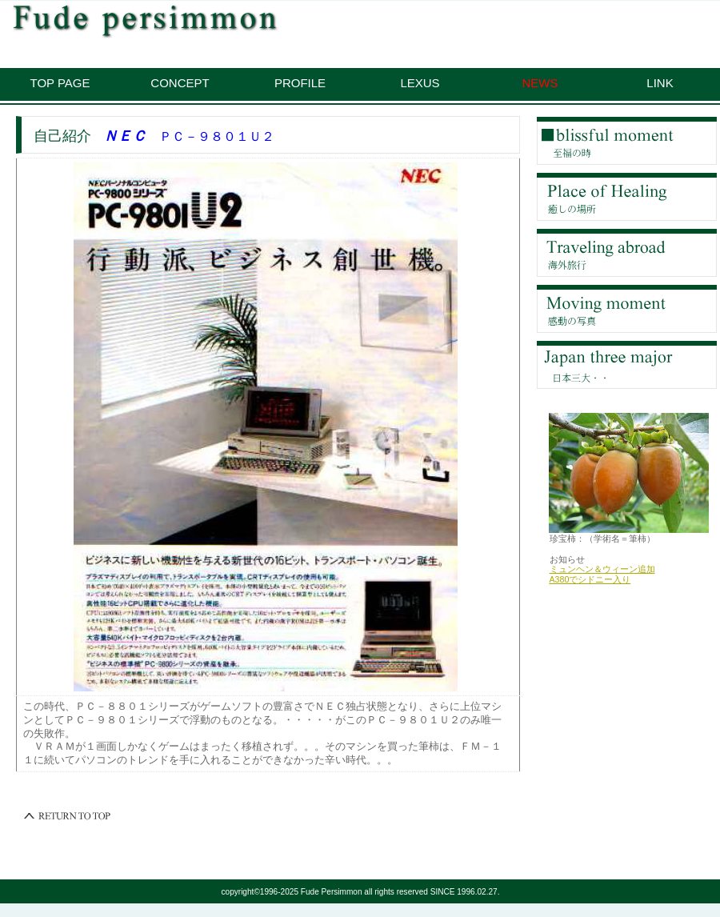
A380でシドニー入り (590, 579)
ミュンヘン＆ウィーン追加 (602, 569)
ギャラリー (627, 309)
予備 (627, 365)
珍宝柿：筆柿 (204, 21)
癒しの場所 (627, 197)
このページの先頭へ (68, 816)
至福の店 (627, 141)
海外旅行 (627, 253)
